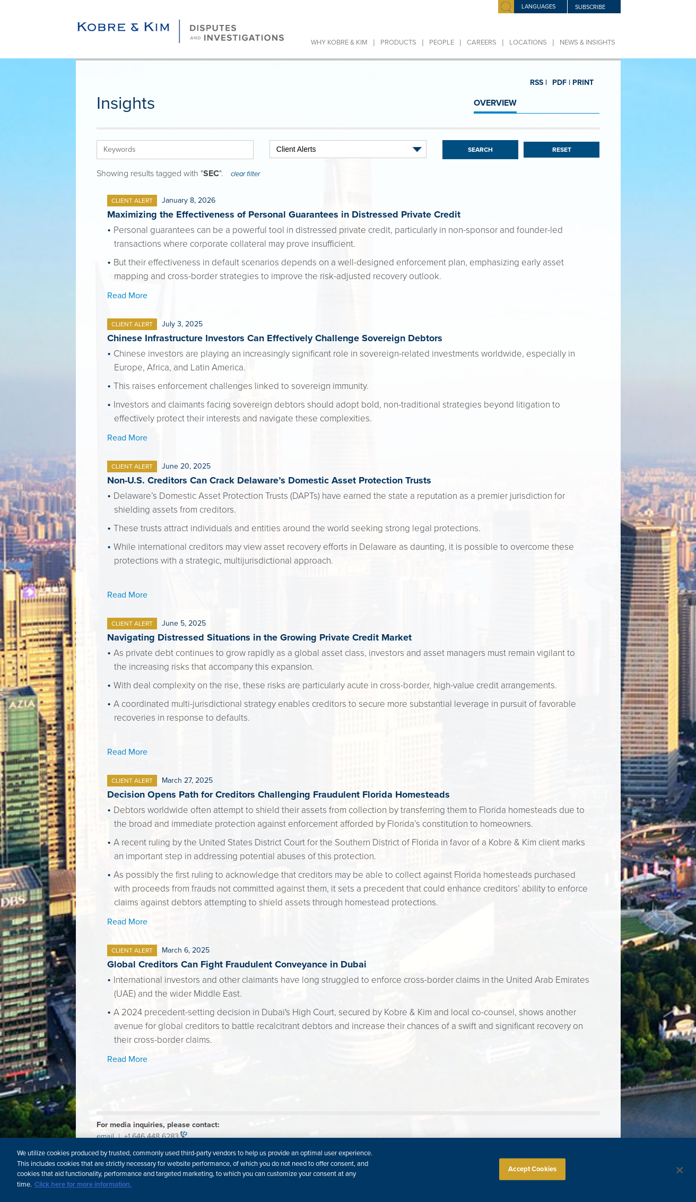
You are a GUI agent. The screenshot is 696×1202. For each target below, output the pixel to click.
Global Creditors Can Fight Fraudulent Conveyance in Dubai (237, 964)
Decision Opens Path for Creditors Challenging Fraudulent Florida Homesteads (278, 794)
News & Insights (587, 42)
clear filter (245, 174)
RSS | (538, 83)
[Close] (680, 1176)
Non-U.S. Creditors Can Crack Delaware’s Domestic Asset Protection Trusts (269, 480)
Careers (482, 42)
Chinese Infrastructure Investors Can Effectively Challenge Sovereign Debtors (274, 338)
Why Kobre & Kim (339, 42)
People (441, 42)
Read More (127, 295)
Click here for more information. (83, 1191)
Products (398, 42)
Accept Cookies (532, 1175)
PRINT (578, 82)
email (107, 1136)
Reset (561, 149)
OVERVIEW (495, 103)
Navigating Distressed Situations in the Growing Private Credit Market (259, 637)
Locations (528, 42)
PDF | (557, 83)
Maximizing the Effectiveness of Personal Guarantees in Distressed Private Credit (283, 214)
